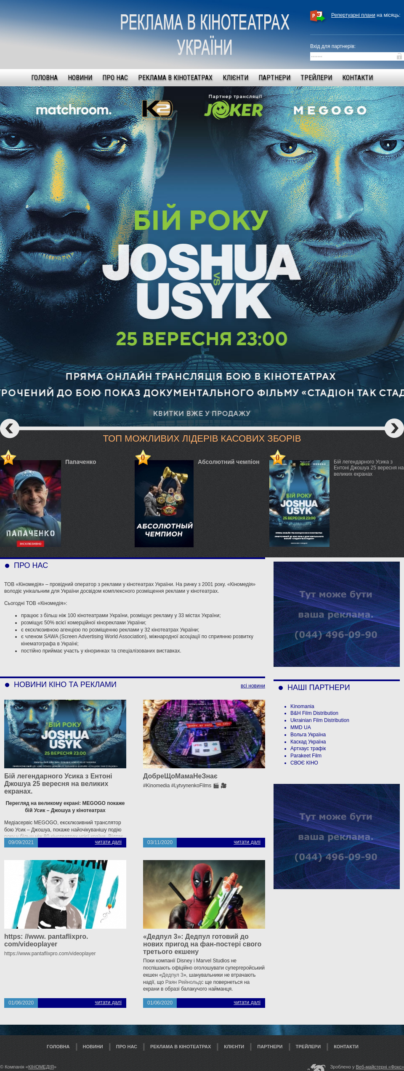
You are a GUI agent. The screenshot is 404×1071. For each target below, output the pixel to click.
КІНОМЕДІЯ (41, 1066)
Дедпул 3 (172, 975)
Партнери (274, 78)
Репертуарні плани (353, 15)
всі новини (253, 686)
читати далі (108, 842)
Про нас (115, 78)
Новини (80, 78)
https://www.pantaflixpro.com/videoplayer (50, 953)
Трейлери (316, 78)
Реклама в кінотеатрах (175, 78)
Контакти (357, 78)
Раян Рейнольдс (184, 982)
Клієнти (235, 78)
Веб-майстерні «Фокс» (380, 1066)
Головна (44, 78)
